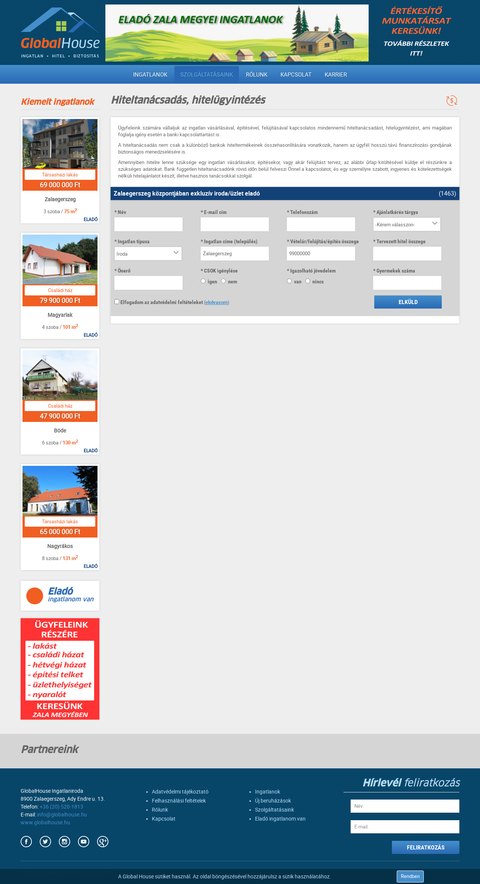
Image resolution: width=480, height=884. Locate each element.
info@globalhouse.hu (62, 815)
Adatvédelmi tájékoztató (180, 792)
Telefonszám (304, 212)
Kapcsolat (296, 74)
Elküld (408, 302)
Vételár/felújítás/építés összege (324, 241)
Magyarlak (60, 315)
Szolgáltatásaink (206, 74)
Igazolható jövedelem (313, 271)
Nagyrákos (60, 546)
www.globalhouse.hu (45, 822)
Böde (60, 431)
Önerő (124, 271)
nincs (314, 282)
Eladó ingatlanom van (280, 819)
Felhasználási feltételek (179, 801)
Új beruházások (273, 801)
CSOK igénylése (221, 271)
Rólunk (256, 74)
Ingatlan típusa (134, 241)
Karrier (336, 74)
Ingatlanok (150, 74)
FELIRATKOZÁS (426, 847)
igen (209, 282)
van (294, 282)
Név (122, 212)
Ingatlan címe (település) (231, 241)
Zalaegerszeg (60, 199)
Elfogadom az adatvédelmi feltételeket (158, 302)
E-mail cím (215, 212)
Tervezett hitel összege (401, 241)
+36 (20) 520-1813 (61, 807)
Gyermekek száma (395, 271)
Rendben (410, 876)
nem (229, 282)
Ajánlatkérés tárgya (397, 212)
